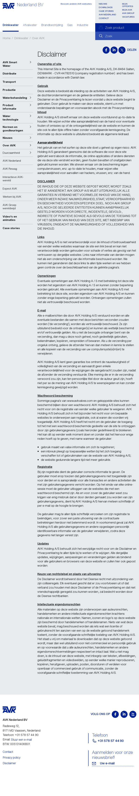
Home (7, 38)
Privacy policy (11, 757)
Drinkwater (11, 25)
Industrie (82, 25)
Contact (104, 18)
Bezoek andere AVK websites (76, 3)
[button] (18, 64)
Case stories (106, 10)
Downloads (106, 7)
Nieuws (103, 3)
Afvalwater (30, 25)
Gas (70, 25)
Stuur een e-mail (21, 739)
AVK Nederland (107, 14)
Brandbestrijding (52, 25)
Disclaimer (9, 763)
